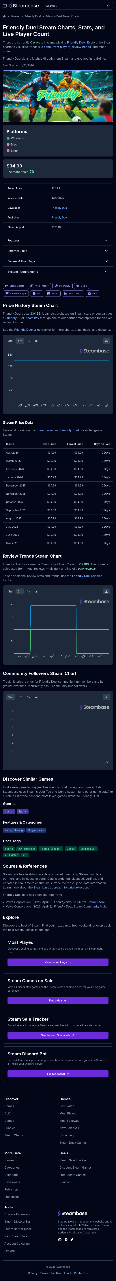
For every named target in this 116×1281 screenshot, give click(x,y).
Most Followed (69, 1120)
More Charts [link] (73, 293)
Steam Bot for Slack (18, 1229)
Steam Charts (13, 1135)
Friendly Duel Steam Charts (62, 16)
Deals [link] (81, 285)
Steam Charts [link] (14, 285)
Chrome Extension (17, 1214)
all (36, 341)
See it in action (58, 1073)
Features (58, 240)
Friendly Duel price (27, 329)
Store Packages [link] (15, 293)
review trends (81, 47)
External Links (58, 251)
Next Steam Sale (15, 1236)
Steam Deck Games (73, 1142)
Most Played (67, 1113)
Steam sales (45, 430)
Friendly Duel (33, 16)
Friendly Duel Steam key (22, 318)
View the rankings (58, 962)
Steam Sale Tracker (72, 1160)
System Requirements (58, 271)
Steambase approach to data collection (60, 887)
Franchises (11, 1197)
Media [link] (52, 293)
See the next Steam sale (58, 1035)
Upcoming (66, 1135)
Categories (11, 1167)
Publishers (11, 1189)
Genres (9, 1160)
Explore (9, 1251)
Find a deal (58, 1000)
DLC (7, 1113)
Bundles (10, 1128)
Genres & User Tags (58, 261)
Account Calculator (17, 1243)
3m (10, 341)
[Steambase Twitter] (71, 1239)
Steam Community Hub (90, 906)
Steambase (65, 1221)
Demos (9, 1120)
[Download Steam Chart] (106, 341)
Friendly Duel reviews (87, 576)
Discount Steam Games (75, 1167)
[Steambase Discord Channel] (60, 1239)
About (67, 1273)
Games (15, 16)
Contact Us (81, 1273)
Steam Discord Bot (17, 1221)
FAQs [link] (93, 293)
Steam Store (96, 902)
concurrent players (57, 47)
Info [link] (37, 293)
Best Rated (66, 1106)
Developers (12, 1182)
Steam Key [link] (62, 285)
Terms (44, 1273)
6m (20, 341)
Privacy (32, 1273)
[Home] (4, 16)
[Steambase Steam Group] (66, 1239)
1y (28, 341)
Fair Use (56, 1273)
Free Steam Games (72, 1175)
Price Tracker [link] (39, 285)
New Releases (69, 1128)
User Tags (11, 1175)
